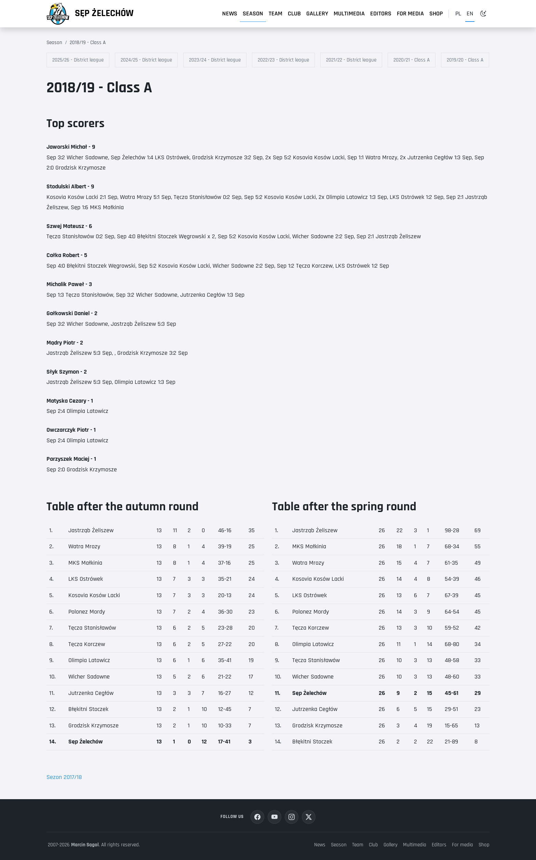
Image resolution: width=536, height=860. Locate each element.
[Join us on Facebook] (257, 817)
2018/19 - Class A (88, 42)
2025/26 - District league (78, 60)
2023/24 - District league (215, 60)
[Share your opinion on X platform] (309, 817)
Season (253, 13)
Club (294, 13)
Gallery (317, 13)
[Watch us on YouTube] (274, 817)
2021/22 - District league (351, 60)
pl (458, 13)
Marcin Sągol (85, 845)
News (229, 13)
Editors (380, 13)
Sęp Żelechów (104, 13)
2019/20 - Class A (465, 60)
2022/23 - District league (283, 60)
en (470, 13)
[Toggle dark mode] (483, 14)
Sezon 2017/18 (64, 777)
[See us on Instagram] (291, 817)
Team (275, 13)
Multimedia (349, 13)
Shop (436, 13)
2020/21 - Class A (411, 60)
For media (410, 13)
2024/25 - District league (146, 60)
